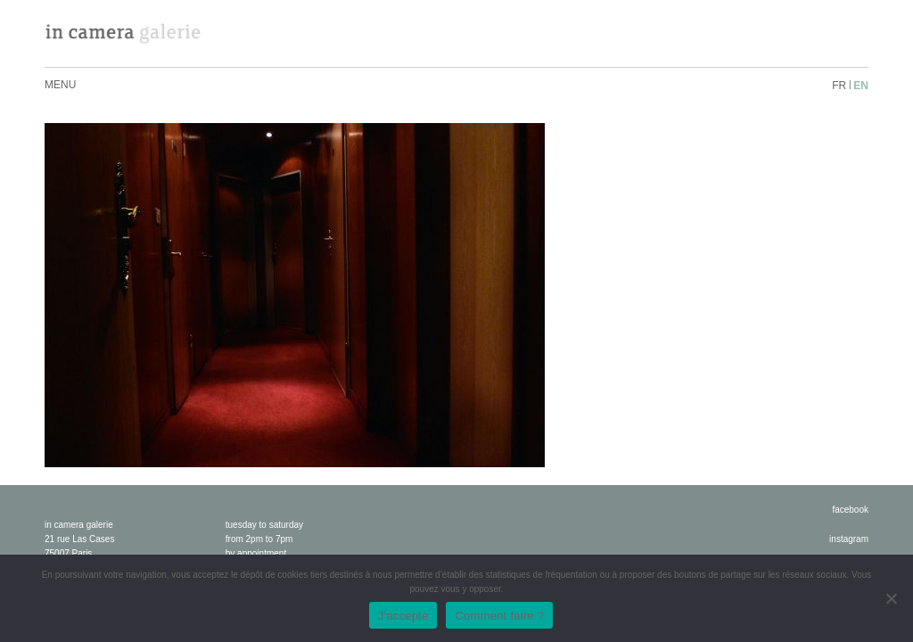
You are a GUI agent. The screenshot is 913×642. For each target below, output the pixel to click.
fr (839, 85)
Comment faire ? (499, 615)
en (860, 85)
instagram (848, 539)
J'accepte (403, 615)
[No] (891, 598)
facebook (850, 509)
